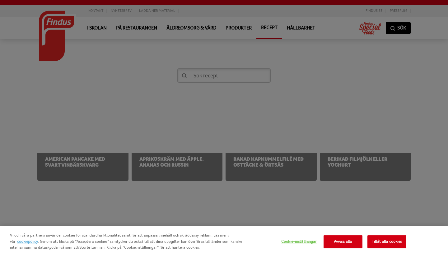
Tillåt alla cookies (387, 241)
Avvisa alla (343, 241)
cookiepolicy (27, 241)
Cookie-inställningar (299, 241)
